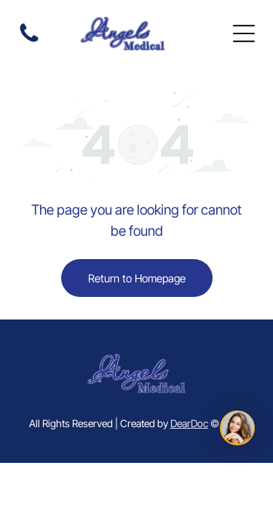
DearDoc (189, 423)
